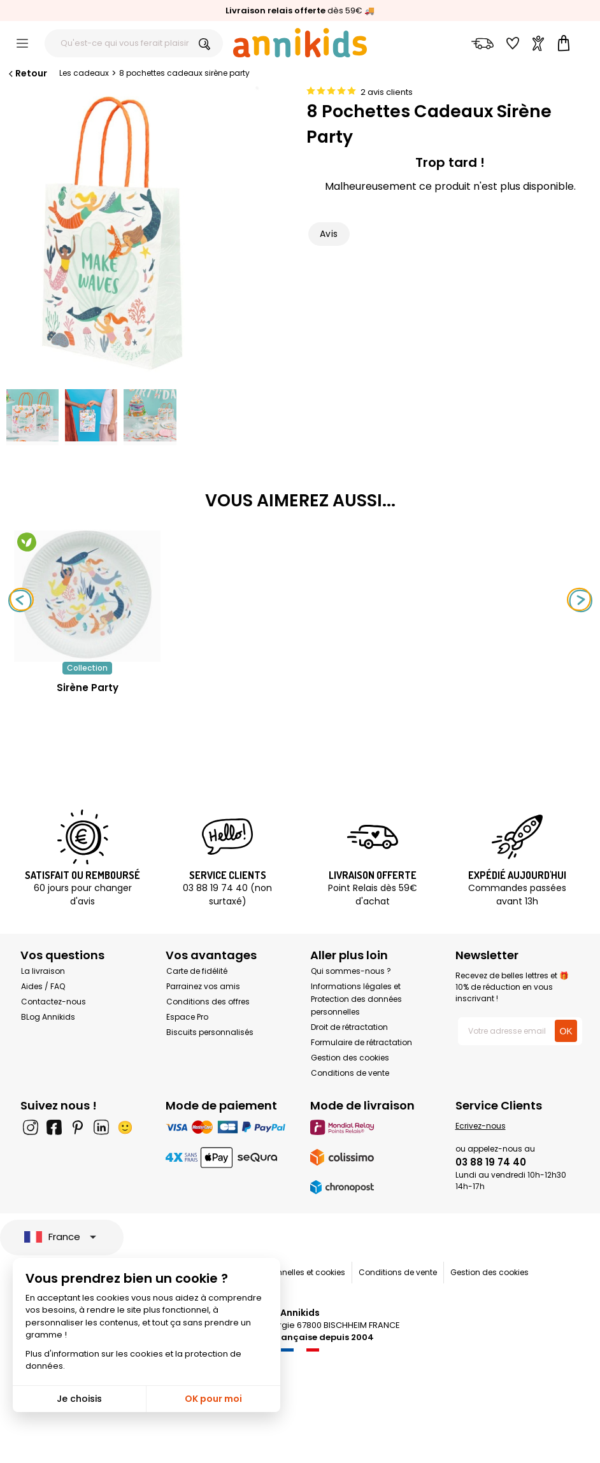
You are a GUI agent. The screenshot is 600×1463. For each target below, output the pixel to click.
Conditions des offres (208, 1001)
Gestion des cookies (350, 1057)
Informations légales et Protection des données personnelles (356, 999)
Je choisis (79, 1398)
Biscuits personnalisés (210, 1032)
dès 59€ (293, 10)
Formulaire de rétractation (361, 1042)
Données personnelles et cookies (282, 1272)
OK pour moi (213, 1398)
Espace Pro (187, 1016)
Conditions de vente (350, 1072)
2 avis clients (387, 92)
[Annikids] (300, 42)
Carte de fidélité (196, 971)
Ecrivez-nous (480, 1125)
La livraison (43, 971)
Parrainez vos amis (203, 986)
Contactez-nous (53, 1001)
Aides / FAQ (43, 986)
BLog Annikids (48, 1016)
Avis (329, 233)
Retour (26, 73)
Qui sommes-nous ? (351, 971)
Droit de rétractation (349, 1027)
